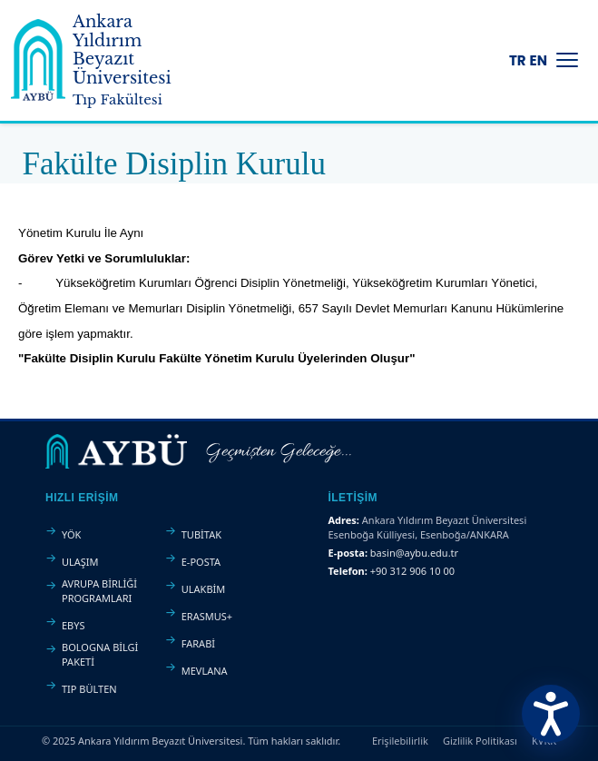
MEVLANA (204, 670)
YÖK (71, 534)
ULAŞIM (80, 561)
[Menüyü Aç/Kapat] (567, 60)
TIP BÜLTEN (89, 689)
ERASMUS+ (206, 616)
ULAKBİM (203, 589)
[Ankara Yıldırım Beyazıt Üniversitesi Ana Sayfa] (105, 60)
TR (517, 60)
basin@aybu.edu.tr (414, 552)
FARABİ (198, 643)
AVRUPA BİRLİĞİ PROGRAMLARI (99, 591)
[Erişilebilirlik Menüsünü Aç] (551, 714)
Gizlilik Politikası (480, 740)
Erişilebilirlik (400, 740)
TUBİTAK (201, 534)
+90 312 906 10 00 (412, 571)
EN (538, 60)
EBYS (73, 625)
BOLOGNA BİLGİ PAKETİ (100, 654)
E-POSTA (201, 561)
